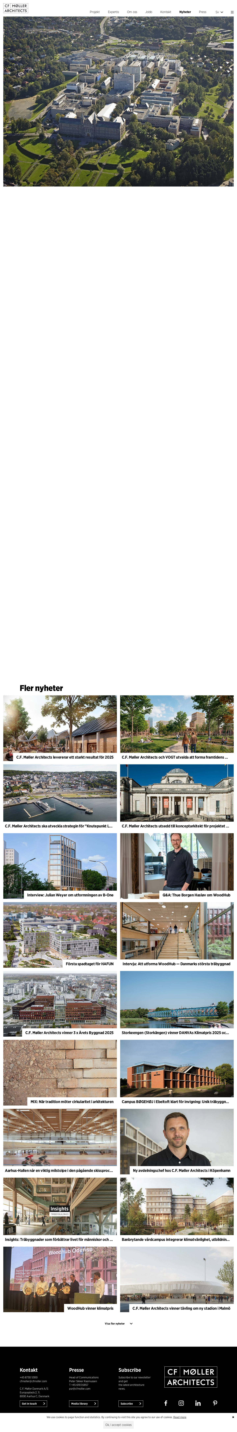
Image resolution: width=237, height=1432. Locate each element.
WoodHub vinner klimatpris (90, 1308)
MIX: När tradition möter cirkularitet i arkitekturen (72, 1101)
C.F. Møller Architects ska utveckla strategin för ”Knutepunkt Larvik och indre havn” (75, 826)
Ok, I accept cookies (118, 1425)
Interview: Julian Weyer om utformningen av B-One (70, 895)
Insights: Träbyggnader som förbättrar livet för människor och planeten (64, 1239)
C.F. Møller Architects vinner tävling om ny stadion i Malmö (181, 1308)
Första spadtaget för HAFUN (90, 963)
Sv (219, 12)
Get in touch (29, 1403)
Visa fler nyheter (115, 1323)
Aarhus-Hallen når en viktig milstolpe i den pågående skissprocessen (62, 1170)
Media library (79, 1403)
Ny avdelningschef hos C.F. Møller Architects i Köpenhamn (181, 1170)
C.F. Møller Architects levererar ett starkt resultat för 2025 (65, 757)
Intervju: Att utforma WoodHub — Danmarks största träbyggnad (176, 963)
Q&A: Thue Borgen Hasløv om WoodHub (196, 895)
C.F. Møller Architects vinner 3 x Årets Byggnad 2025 (69, 1032)
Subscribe (127, 1403)
